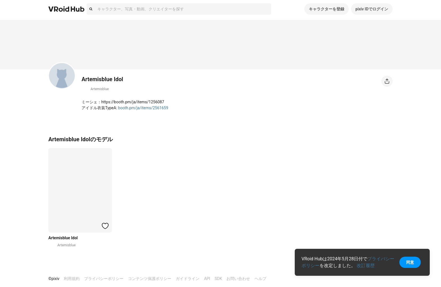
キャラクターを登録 (326, 9)
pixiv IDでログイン (372, 9)
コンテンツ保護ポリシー (149, 278)
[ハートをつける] (105, 225)
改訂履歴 (366, 265)
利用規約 (72, 278)
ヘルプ (260, 278)
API (207, 278)
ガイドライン (187, 278)
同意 (410, 262)
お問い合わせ (238, 278)
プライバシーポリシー (103, 278)
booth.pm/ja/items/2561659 (143, 108)
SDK (218, 278)
